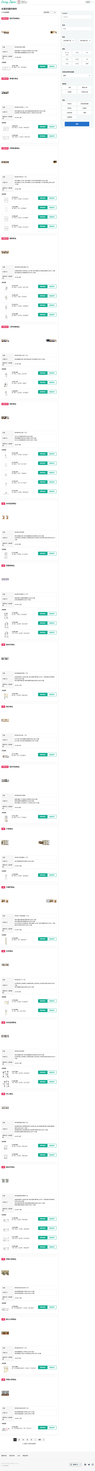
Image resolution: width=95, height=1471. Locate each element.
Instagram (93, 1465)
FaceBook (85, 1465)
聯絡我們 (52, 66)
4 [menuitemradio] (27, 1440)
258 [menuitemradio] (39, 1440)
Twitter (89, 1465)
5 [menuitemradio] (31, 1440)
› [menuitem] (43, 1439)
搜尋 (77, 124)
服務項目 (4, 1455)
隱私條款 (12, 1455)
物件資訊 (42, 66)
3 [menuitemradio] (23, 1440)
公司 (18, 1455)
